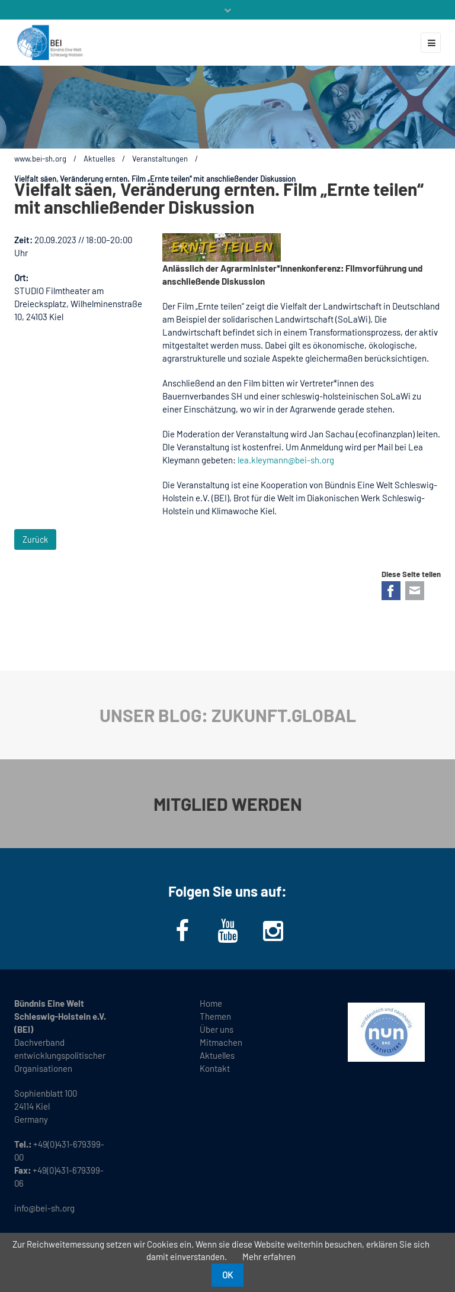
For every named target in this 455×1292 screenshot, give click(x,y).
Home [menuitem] (211, 1003)
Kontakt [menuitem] (215, 1068)
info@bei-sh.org (44, 1208)
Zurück (35, 539)
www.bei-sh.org (40, 158)
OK (227, 1275)
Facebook (391, 590)
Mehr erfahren (269, 1256)
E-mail (414, 590)
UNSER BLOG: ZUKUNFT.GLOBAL (228, 715)
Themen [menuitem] (215, 1016)
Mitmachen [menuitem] (221, 1042)
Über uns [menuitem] (216, 1029)
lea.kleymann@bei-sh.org (286, 460)
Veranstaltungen (160, 158)
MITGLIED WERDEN (227, 803)
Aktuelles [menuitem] (217, 1055)
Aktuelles (99, 158)
